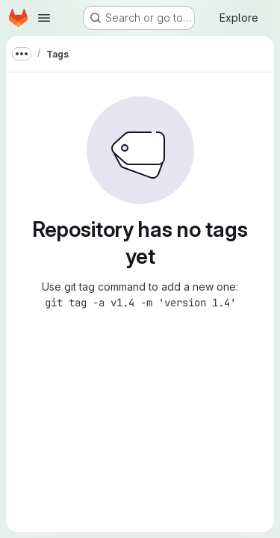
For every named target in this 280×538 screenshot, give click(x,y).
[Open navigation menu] (44, 18)
